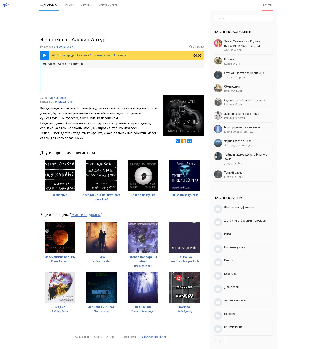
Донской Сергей (234, 77)
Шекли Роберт (233, 104)
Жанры (69, 5)
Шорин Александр (235, 131)
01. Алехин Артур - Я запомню (63, 63)
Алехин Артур (57, 97)
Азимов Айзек (232, 50)
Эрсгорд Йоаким (234, 145)
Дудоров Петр (233, 163)
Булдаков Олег (64, 101)
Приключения (233, 327)
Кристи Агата (232, 63)
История (229, 314)
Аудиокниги (49, 5)
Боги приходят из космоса (242, 127)
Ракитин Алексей (234, 118)
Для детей (231, 287)
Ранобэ (229, 260)
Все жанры (220, 340)
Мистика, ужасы (65, 47)
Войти (267, 5)
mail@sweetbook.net (153, 337)
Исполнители (108, 5)
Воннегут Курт (233, 91)
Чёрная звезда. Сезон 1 (240, 141)
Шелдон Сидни (233, 177)
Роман (228, 234)
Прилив (229, 59)
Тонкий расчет (234, 172)
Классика (230, 274)
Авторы (86, 5)
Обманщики (232, 86)
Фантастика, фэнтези (239, 207)
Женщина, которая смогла (241, 114)
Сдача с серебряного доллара (244, 100)
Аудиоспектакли (235, 300)
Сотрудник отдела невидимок (244, 73)
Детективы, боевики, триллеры (245, 220)
